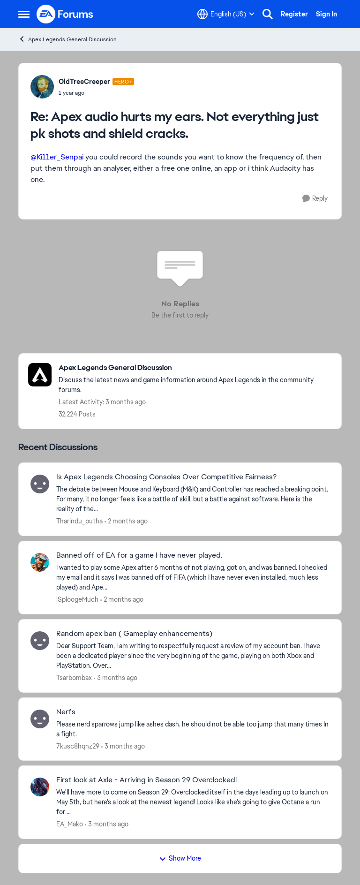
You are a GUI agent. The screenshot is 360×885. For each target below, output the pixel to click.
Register (294, 14)
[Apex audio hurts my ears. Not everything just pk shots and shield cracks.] (96, 93)
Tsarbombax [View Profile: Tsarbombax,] (74, 677)
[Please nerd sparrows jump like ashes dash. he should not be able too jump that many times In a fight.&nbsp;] (193, 729)
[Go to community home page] (65, 14)
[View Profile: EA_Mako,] (39, 787)
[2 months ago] (126, 521)
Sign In (326, 14)
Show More (180, 858)
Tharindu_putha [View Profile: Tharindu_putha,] (79, 521)
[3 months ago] (115, 678)
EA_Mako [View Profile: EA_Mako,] (69, 824)
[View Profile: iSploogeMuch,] (39, 562)
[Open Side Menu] (24, 14)
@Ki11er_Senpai (56, 157)
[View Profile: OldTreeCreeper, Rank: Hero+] (42, 86)
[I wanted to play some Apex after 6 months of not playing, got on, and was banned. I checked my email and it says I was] (193, 577)
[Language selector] (226, 14)
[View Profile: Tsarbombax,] (39, 640)
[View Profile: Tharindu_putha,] (39, 484)
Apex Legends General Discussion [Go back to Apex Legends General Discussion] (67, 39)
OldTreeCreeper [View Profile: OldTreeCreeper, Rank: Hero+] (84, 81)
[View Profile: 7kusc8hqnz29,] (39, 719)
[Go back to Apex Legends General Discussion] (195, 368)
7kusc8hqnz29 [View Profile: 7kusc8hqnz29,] (77, 745)
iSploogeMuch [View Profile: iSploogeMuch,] (77, 599)
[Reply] (315, 198)
